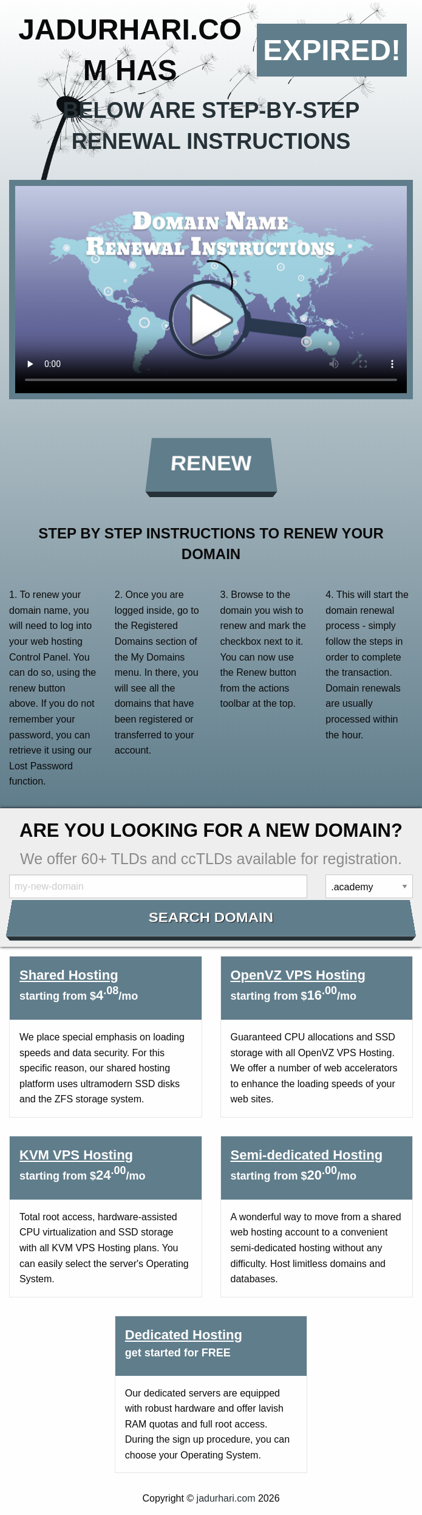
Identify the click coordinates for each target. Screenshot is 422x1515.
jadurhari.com (226, 1498)
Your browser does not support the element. (211, 289)
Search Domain (211, 917)
